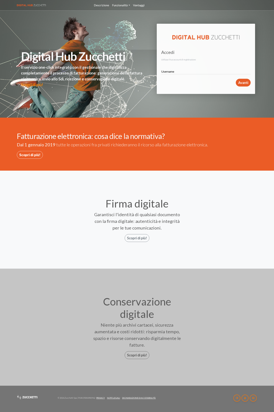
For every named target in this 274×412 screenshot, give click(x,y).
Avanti (243, 83)
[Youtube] (245, 398)
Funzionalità (120, 5)
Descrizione (101, 5)
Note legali (113, 398)
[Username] (206, 70)
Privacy (100, 398)
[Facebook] (236, 398)
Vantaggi (139, 5)
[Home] (36, 5)
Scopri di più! (32, 84)
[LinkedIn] (253, 398)
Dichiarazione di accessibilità (139, 398)
